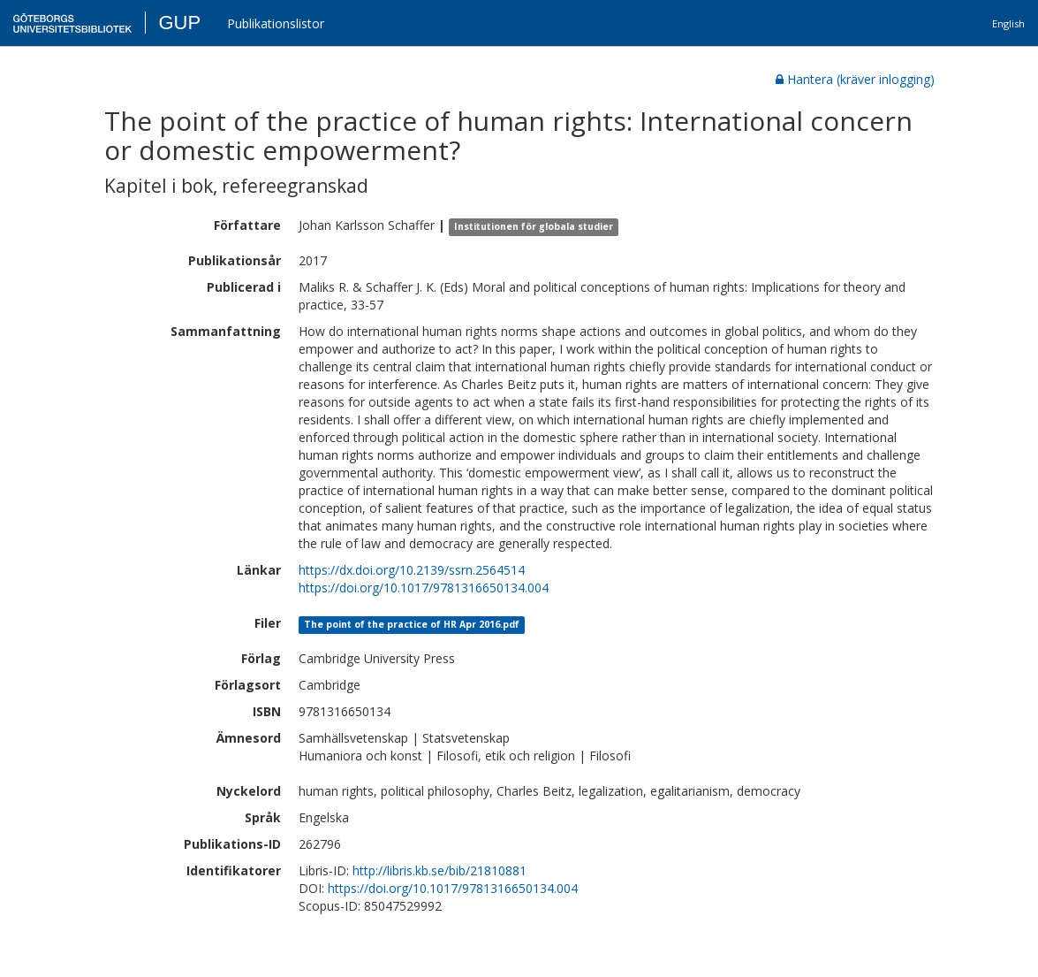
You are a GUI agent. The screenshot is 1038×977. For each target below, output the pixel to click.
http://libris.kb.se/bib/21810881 (439, 870)
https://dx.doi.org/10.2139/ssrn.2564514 (412, 569)
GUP (179, 22)
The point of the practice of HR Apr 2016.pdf (411, 624)
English (1008, 23)
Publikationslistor (275, 23)
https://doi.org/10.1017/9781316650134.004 (424, 587)
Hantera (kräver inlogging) (855, 79)
